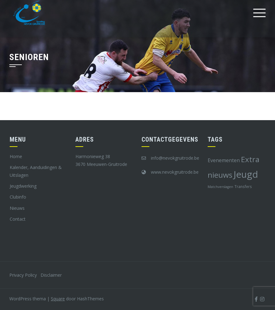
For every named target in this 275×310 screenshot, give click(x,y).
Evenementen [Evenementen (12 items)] (224, 160)
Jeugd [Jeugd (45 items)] (246, 174)
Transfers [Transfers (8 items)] (243, 186)
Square (58, 299)
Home (16, 156)
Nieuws (17, 208)
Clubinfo (18, 197)
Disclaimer (51, 275)
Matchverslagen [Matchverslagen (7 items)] (220, 187)
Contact (18, 219)
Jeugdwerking (23, 186)
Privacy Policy (23, 275)
